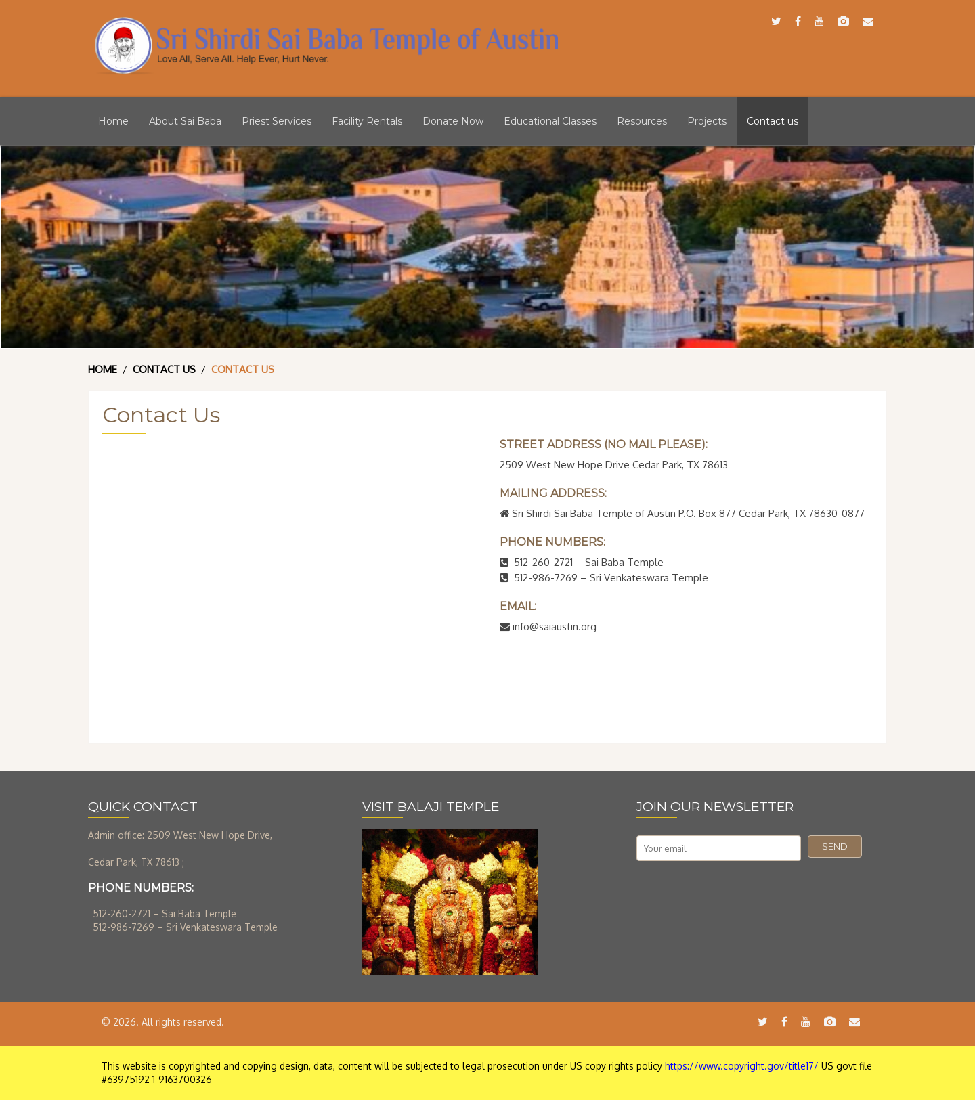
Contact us (772, 121)
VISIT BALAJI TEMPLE (430, 806)
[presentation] (739, 894)
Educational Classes (550, 121)
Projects (707, 121)
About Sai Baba (185, 121)
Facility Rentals (367, 121)
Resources (642, 121)
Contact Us (164, 369)
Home (113, 121)
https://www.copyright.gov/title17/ (742, 1066)
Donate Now (452, 121)
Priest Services (276, 121)
